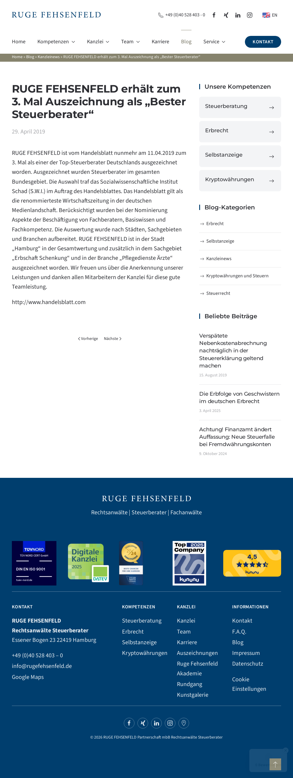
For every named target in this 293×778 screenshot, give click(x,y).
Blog (186, 41)
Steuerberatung (141, 621)
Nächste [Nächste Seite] (112, 339)
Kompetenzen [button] (56, 41)
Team (184, 632)
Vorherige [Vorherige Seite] (88, 339)
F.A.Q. (239, 632)
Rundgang (189, 684)
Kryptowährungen (144, 653)
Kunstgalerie (192, 695)
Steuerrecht (214, 293)
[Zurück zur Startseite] (56, 15)
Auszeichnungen (197, 653)
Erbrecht (211, 223)
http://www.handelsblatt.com (49, 302)
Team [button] (130, 41)
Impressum (246, 653)
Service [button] (214, 41)
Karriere (160, 41)
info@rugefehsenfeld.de (42, 666)
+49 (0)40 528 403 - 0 (181, 15)
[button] (275, 764)
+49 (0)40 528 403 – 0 (37, 655)
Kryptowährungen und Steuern (234, 276)
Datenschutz (247, 664)
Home (19, 41)
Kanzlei (186, 621)
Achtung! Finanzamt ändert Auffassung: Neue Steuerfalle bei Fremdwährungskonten (237, 437)
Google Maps (28, 677)
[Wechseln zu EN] (270, 15)
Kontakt (263, 42)
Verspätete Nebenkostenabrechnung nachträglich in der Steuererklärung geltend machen (233, 350)
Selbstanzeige (216, 241)
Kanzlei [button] (98, 41)
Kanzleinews (49, 57)
